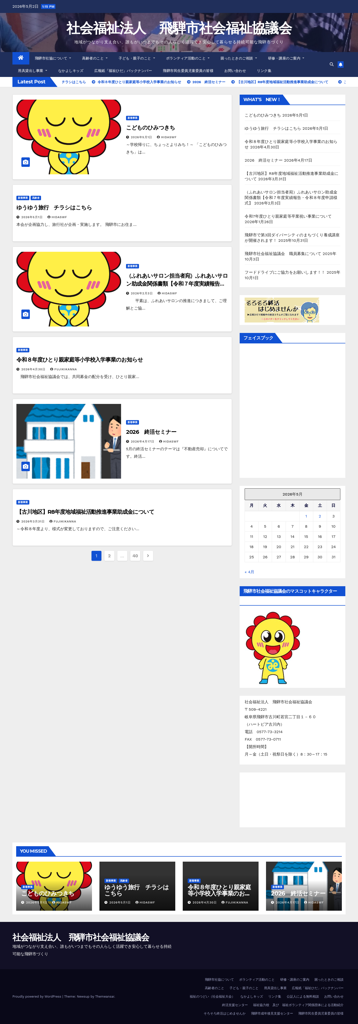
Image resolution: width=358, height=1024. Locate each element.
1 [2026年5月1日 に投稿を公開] (306, 516)
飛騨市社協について (53, 58)
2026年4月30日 (34, 369)
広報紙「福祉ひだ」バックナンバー (123, 70)
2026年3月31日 (33, 521)
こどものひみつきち (150, 127)
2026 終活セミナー (151, 432)
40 (135, 555)
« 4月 (249, 572)
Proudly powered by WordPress (37, 996)
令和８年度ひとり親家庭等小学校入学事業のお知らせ (79, 359)
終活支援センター (235, 1005)
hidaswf (167, 137)
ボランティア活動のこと (188, 58)
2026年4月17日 (143, 441)
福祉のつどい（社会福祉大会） (212, 996)
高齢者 (36, 197)
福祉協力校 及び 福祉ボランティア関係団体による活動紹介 (298, 1005)
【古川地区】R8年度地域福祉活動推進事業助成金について (85, 512)
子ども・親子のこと (137, 58)
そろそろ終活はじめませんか (225, 1013)
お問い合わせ (235, 70)
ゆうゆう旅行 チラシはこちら (54, 207)
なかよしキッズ (71, 70)
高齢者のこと (95, 58)
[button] (332, 64)
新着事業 (132, 118)
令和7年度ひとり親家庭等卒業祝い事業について (288, 216)
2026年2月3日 (142, 293)
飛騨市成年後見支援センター (272, 1013)
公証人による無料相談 (303, 996)
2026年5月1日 (142, 137)
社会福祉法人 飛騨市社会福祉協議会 (179, 28)
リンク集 (264, 70)
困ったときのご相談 (239, 58)
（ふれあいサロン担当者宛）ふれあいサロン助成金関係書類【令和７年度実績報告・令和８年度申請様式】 (177, 283)
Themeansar (104, 996)
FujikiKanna (63, 369)
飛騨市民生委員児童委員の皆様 (188, 70)
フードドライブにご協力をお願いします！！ (285, 272)
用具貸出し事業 (32, 70)
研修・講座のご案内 (286, 58)
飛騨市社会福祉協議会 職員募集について (283, 253)
